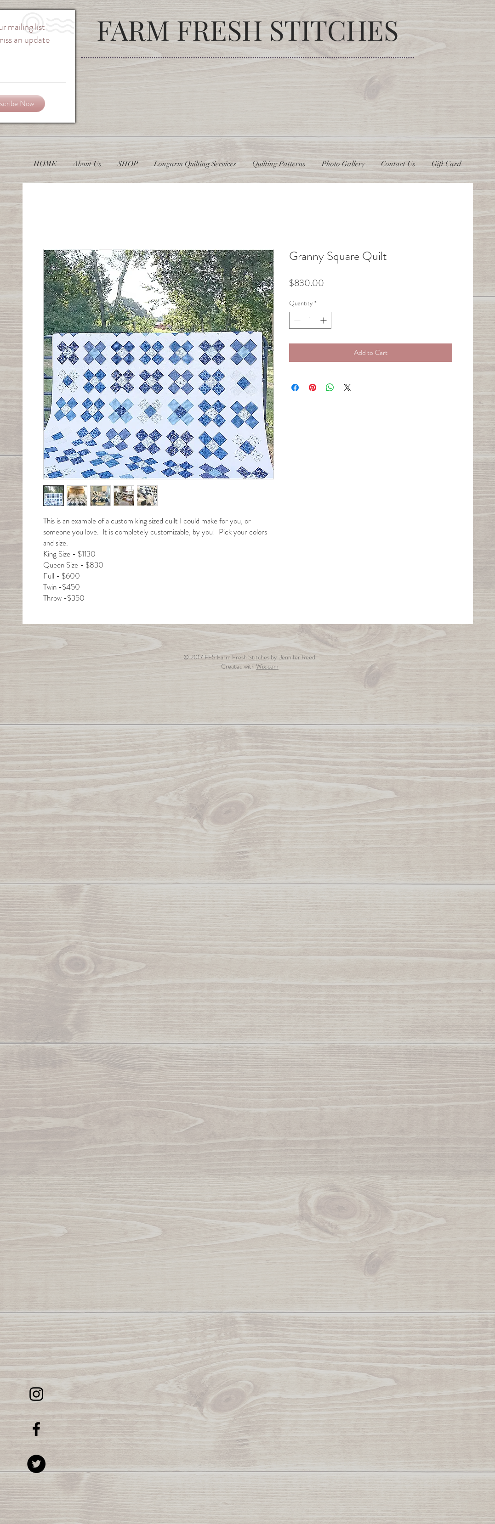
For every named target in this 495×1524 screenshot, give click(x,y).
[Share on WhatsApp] (330, 387)
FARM (136, 29)
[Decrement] (296, 320)
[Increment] (324, 320)
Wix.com (267, 666)
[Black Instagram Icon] (36, 1394)
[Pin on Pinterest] (312, 387)
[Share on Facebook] (295, 387)
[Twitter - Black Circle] (36, 1464)
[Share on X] (347, 387)
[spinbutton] (310, 320)
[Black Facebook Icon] (36, 1429)
